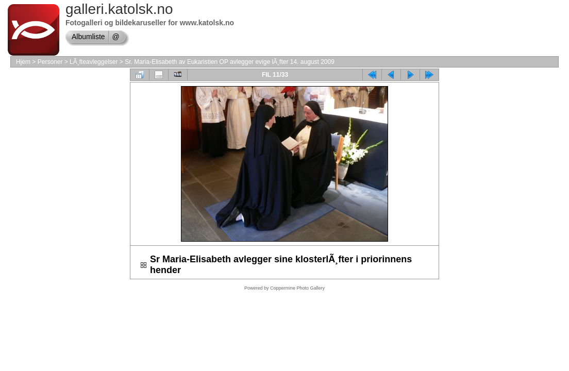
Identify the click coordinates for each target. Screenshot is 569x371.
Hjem (23, 61)
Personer (50, 61)
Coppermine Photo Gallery (297, 288)
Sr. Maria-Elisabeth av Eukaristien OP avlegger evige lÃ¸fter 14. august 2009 (229, 61)
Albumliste (88, 36)
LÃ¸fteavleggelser (94, 61)
